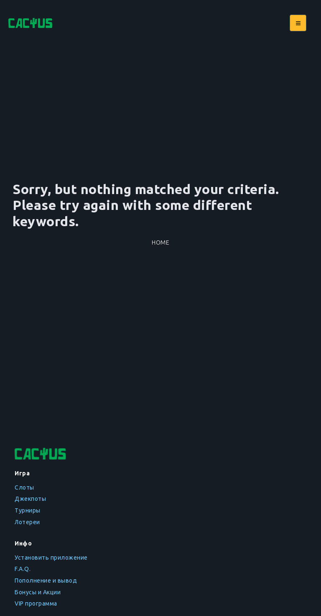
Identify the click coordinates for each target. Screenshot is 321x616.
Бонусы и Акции (38, 592)
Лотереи (27, 522)
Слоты (24, 487)
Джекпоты (30, 498)
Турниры (28, 510)
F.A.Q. (23, 569)
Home (160, 242)
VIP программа (36, 603)
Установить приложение (51, 557)
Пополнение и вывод (46, 580)
